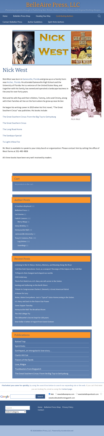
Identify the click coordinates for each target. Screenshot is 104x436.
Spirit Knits (20, 346)
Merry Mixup (22, 222)
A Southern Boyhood (23, 206)
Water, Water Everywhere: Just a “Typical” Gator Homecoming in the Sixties (44, 297)
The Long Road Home (12, 129)
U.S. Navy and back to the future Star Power (32, 301)
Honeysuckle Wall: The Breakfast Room (30, 309)
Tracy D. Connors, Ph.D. (24, 238)
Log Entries (22, 241)
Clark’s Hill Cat (21, 355)
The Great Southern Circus (14, 123)
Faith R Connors (21, 218)
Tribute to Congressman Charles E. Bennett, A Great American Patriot (42, 289)
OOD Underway (21, 277)
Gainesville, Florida (31, 79)
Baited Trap (20, 341)
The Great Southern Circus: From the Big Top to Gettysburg (29, 116)
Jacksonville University (24, 234)
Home (5, 16)
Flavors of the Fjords (24, 359)
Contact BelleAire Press (12, 22)
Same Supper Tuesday (24, 305)
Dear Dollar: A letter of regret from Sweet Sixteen (34, 321)
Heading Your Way (43, 16)
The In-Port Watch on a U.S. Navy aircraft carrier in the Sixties (38, 281)
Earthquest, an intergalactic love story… (33, 350)
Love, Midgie (20, 364)
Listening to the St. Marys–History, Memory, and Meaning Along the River (43, 265)
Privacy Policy (67, 407)
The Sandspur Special (12, 135)
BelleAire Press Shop (21, 16)
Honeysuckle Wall (22, 230)
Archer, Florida (13, 82)
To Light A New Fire (11, 141)
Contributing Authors (64, 16)
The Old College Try (22, 313)
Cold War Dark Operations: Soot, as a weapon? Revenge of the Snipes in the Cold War (48, 269)
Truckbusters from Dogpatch (28, 369)
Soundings (22, 245)
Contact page (67, 389)
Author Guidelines (35, 22)
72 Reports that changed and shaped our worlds (34, 273)
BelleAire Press (21, 210)
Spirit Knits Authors (56, 22)
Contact (41, 410)
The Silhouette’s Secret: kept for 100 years (32, 317)
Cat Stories (19, 214)
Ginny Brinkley (20, 226)
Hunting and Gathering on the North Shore (31, 285)
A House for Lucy (21, 293)
